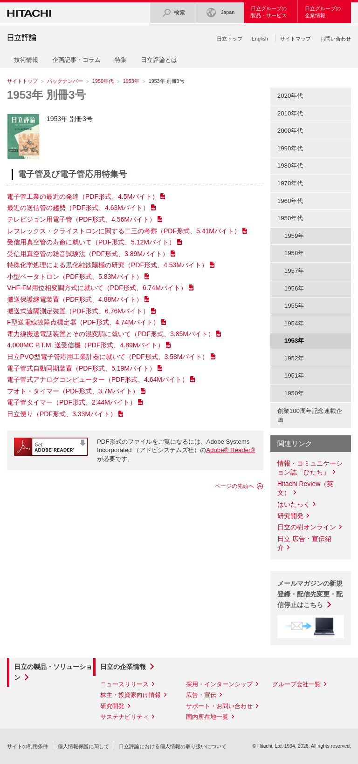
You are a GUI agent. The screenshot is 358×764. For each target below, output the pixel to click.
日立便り (62, 414)
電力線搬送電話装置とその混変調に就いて (110, 334)
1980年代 (290, 165)
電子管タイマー (71, 402)
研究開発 (290, 516)
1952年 (294, 358)
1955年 (294, 305)
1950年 (294, 393)
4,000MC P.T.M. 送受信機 (85, 345)
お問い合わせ (335, 38)
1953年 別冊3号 (46, 94)
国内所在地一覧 (207, 716)
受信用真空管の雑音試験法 (88, 253)
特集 (121, 59)
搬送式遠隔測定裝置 (78, 311)
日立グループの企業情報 (323, 12)
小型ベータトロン (75, 276)
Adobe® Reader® (230, 449)
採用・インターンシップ (219, 684)
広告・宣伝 (201, 694)
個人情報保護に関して (83, 746)
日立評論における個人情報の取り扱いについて (173, 746)
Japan (220, 13)
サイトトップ (22, 81)
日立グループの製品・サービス (269, 12)
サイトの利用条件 (27, 746)
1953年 (131, 81)
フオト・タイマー (73, 391)
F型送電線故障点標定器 (83, 322)
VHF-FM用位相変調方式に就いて (97, 287)
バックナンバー (65, 81)
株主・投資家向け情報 (130, 694)
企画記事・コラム (76, 59)
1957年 (294, 270)
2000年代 (290, 130)
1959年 (294, 235)
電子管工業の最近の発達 (82, 196)
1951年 (294, 375)
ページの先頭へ (234, 486)
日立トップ (229, 38)
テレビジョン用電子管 (81, 219)
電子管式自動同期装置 (81, 368)
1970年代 (290, 183)
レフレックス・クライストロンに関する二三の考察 (124, 231)
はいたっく (293, 504)
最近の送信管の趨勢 (78, 207)
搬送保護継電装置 (75, 299)
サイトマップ (295, 38)
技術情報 (26, 59)
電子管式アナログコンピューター (97, 379)
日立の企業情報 (123, 666)
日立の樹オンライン (306, 527)
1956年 (294, 288)
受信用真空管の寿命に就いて (91, 242)
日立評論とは (159, 59)
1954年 (294, 323)
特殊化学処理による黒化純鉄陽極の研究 (107, 265)
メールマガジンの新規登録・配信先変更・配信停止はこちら (310, 594)
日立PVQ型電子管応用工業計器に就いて (108, 356)
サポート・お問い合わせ (219, 706)
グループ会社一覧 (296, 684)
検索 (173, 13)
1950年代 (103, 81)
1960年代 (290, 200)
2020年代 (290, 95)
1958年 (294, 253)
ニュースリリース (124, 684)
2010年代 (290, 113)
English (260, 38)
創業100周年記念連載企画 (309, 415)
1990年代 (290, 148)
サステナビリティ (124, 716)
